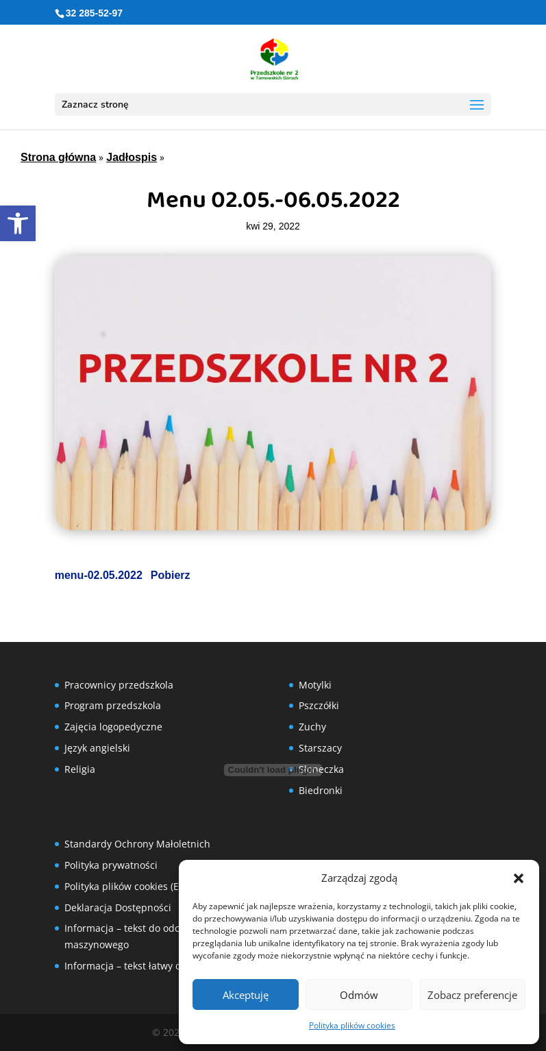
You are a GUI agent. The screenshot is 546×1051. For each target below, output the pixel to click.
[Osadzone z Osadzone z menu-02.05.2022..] (273, 770)
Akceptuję (246, 995)
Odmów (359, 995)
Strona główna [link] (58, 157)
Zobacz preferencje (472, 995)
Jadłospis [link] (131, 157)
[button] (518, 878)
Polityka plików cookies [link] (352, 1025)
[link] (18, 223)
